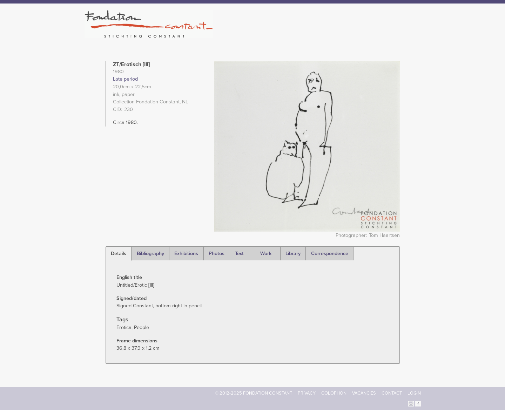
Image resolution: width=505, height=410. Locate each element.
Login (414, 393)
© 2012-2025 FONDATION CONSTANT (253, 393)
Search (417, 34)
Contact (392, 393)
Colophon (333, 393)
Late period (125, 79)
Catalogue (343, 35)
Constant (313, 35)
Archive (371, 35)
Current (397, 35)
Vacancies (364, 393)
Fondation (283, 35)
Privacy (307, 393)
